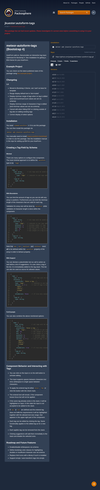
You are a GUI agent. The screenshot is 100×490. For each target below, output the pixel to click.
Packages (74, 3)
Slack (93, 3)
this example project (24, 73)
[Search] (54, 12)
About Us (66, 3)
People (81, 3)
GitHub (87, 3)
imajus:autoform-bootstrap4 (37, 136)
